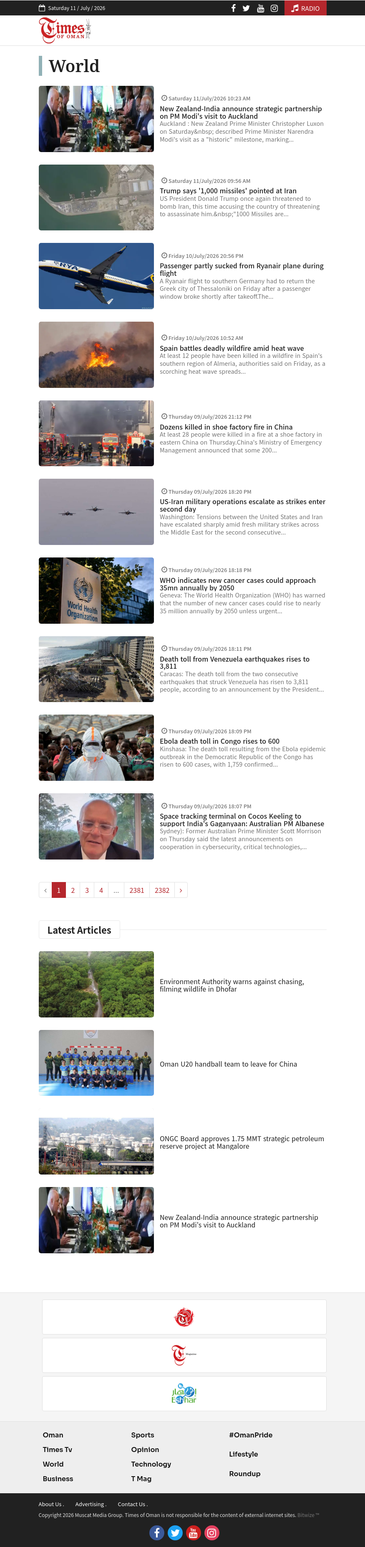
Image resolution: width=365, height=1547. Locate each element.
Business (58, 1479)
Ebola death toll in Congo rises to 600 (219, 741)
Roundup (244, 1474)
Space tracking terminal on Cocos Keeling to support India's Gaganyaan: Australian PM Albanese (242, 819)
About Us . (51, 1504)
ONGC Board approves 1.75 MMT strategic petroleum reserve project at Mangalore (242, 1142)
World (53, 1464)
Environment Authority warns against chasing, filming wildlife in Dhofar (232, 985)
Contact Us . (133, 1504)
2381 (136, 890)
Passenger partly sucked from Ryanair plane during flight (242, 269)
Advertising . (91, 1504)
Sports (142, 1435)
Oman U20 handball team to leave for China (228, 1064)
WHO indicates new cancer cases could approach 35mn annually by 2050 (238, 583)
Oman (53, 1435)
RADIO (305, 8)
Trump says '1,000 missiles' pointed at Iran (228, 190)
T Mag (141, 1479)
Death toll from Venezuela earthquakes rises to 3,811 (235, 662)
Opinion (145, 1449)
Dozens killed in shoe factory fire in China (226, 427)
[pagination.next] (181, 890)
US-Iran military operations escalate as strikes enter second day (242, 505)
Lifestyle (243, 1454)
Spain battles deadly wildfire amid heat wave (232, 348)
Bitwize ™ (308, 1514)
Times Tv (58, 1449)
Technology (151, 1464)
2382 (162, 890)
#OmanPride (250, 1435)
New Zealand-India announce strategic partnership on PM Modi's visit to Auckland (241, 112)
